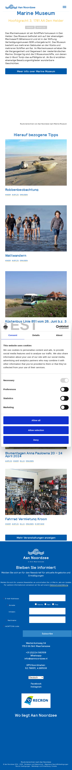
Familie (39, 604)
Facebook (36, 683)
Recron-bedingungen (23, 766)
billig (22, 461)
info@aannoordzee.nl (36, 658)
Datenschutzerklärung (59, 585)
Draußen (24, 195)
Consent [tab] (12, 335)
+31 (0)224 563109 (36, 652)
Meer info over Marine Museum (36, 71)
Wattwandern (15, 255)
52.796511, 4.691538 (36, 668)
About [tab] (59, 335)
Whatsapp (36, 655)
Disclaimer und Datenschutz (33, 764)
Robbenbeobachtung (21, 189)
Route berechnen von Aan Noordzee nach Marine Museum (43, 124)
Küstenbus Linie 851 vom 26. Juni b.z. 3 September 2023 (35, 322)
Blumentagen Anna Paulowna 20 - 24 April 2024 (34, 454)
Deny (36, 440)
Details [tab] (36, 335)
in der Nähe (39, 524)
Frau (55, 604)
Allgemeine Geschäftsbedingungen (56, 764)
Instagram (36, 686)
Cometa (54, 766)
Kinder (30, 27)
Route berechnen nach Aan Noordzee (36, 762)
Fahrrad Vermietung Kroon (26, 519)
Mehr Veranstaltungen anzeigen (36, 537)
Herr (47, 604)
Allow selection (36, 430)
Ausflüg (41, 27)
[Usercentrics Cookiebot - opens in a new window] (56, 327)
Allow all (36, 420)
